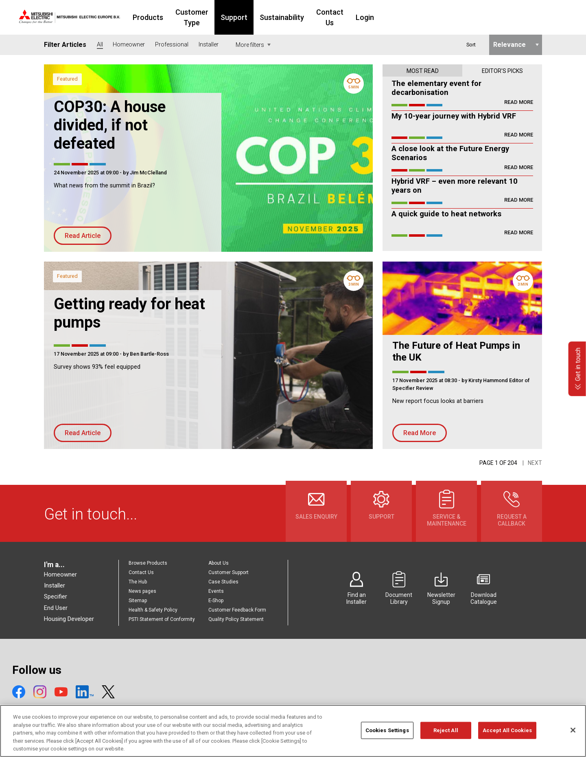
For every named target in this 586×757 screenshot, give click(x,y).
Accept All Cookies (507, 734)
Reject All (445, 734)
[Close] (573, 735)
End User (56, 608)
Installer (54, 585)
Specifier (55, 596)
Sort (471, 45)
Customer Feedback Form (237, 610)
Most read (423, 71)
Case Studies (223, 582)
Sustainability (343, 17)
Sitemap (138, 600)
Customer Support (228, 572)
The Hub (138, 582)
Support (295, 17)
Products (192, 17)
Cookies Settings (387, 734)
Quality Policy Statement (236, 619)
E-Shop (215, 600)
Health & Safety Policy (153, 610)
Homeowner (60, 574)
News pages (142, 591)
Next (535, 463)
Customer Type (244, 17)
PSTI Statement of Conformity (162, 619)
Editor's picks (502, 71)
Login (436, 17)
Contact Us (396, 17)
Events (216, 591)
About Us (218, 563)
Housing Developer (69, 619)
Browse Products (148, 563)
